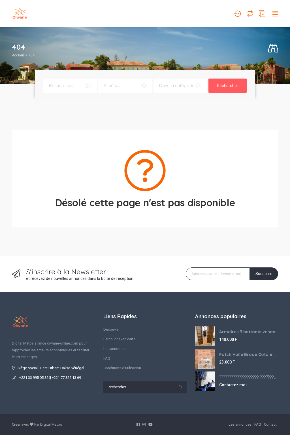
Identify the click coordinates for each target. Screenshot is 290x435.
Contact (270, 424)
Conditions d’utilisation (122, 368)
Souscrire (263, 273)
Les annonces (114, 349)
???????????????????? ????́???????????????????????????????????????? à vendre (248, 377)
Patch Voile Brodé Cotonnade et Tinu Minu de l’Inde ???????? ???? (248, 354)
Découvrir (111, 329)
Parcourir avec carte (119, 339)
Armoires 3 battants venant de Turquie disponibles (248, 331)
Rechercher (227, 85)
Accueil (18, 55)
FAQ (106, 358)
